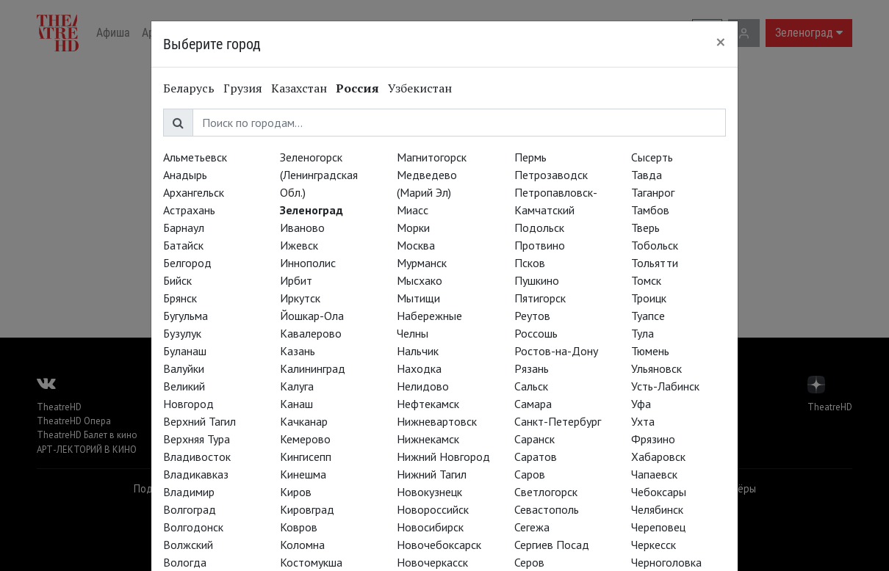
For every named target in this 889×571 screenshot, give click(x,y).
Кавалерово (311, 333)
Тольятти (654, 262)
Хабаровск (658, 456)
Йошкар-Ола (312, 315)
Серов (529, 562)
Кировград (307, 509)
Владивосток (197, 456)
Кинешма (303, 474)
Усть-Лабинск (665, 386)
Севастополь (546, 509)
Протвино (539, 245)
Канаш (296, 403)
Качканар (304, 421)
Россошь (536, 333)
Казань (297, 350)
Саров (529, 474)
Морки (413, 227)
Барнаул (183, 227)
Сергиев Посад (551, 544)
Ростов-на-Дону (556, 350)
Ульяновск (656, 368)
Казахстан (299, 88)
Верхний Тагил (199, 421)
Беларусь (189, 88)
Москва (416, 245)
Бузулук (182, 333)
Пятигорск (540, 298)
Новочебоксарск (439, 544)
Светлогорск (545, 491)
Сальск (531, 386)
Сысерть (652, 157)
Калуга (297, 386)
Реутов (532, 315)
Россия (357, 88)
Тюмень (650, 350)
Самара (533, 403)
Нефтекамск (428, 403)
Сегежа (532, 527)
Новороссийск (433, 509)
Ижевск (299, 245)
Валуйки (183, 368)
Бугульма (185, 315)
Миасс (412, 210)
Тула (642, 333)
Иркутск (300, 298)
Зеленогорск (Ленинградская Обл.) (319, 175)
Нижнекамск (428, 439)
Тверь (645, 227)
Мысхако (419, 280)
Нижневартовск (437, 421)
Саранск (534, 439)
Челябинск (657, 509)
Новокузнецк (429, 491)
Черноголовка (666, 562)
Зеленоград (311, 210)
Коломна (302, 544)
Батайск (183, 245)
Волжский (188, 544)
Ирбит (296, 280)
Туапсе (648, 315)
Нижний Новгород (443, 456)
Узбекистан (420, 88)
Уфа (641, 403)
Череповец (658, 527)
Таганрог (652, 192)
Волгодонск (193, 527)
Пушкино (536, 280)
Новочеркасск (432, 562)
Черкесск (653, 544)
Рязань (531, 368)
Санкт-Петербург (557, 421)
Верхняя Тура (196, 439)
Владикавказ (195, 474)
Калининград (312, 368)
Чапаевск (654, 474)
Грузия (242, 88)
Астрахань (189, 210)
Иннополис (308, 262)
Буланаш (184, 350)
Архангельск (193, 192)
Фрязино (653, 439)
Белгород (187, 262)
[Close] (721, 41)
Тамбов (650, 210)
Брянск (180, 298)
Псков (529, 262)
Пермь (530, 157)
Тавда (646, 174)
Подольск (539, 227)
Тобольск (654, 245)
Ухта (643, 421)
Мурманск (422, 262)
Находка (419, 368)
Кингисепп (305, 456)
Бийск (177, 280)
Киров (296, 491)
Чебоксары (658, 491)
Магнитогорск (432, 157)
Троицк (648, 298)
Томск (646, 280)
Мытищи (418, 298)
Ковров (298, 527)
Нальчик (418, 350)
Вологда (184, 562)
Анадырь (185, 174)
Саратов (535, 456)
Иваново (302, 227)
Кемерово (305, 439)
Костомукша (311, 562)
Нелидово (423, 386)
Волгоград (189, 509)
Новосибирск (430, 527)
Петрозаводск (551, 174)
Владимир (189, 491)
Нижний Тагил (432, 474)
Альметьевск (195, 157)
